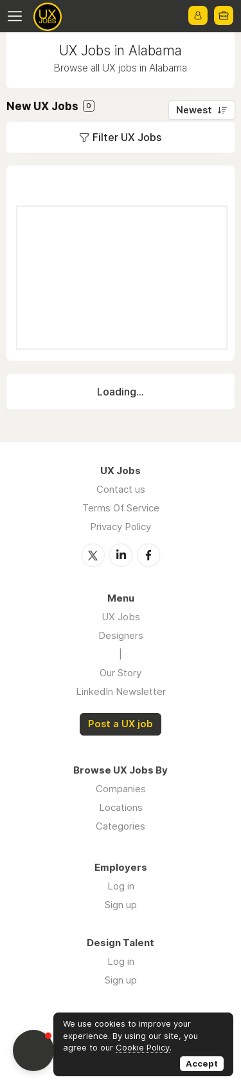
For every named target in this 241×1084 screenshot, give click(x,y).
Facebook (148, 555)
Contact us (120, 489)
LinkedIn (121, 555)
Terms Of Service (120, 508)
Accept (202, 1063)
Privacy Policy (120, 526)
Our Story (120, 673)
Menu (17, 16)
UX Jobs (121, 617)
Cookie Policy (143, 1047)
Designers (120, 635)
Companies (121, 789)
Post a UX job (120, 724)
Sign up (121, 905)
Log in (120, 886)
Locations (121, 807)
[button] (33, 1050)
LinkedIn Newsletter (121, 691)
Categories (120, 826)
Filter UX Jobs (127, 137)
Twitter (93, 555)
